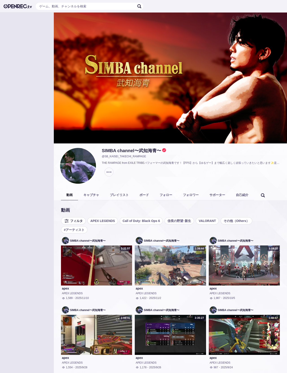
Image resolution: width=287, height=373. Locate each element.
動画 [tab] (69, 195)
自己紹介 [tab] (242, 195)
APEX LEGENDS (102, 221)
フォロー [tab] (166, 195)
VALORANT (207, 221)
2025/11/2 (155, 298)
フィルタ (73, 221)
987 (214, 367)
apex (65, 288)
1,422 (141, 298)
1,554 (67, 367)
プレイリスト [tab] (119, 195)
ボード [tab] (144, 195)
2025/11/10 (82, 298)
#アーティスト (74, 230)
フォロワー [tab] (191, 195)
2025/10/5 (229, 298)
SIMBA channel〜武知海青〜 (131, 150)
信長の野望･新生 (179, 221)
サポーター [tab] (217, 195)
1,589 (67, 298)
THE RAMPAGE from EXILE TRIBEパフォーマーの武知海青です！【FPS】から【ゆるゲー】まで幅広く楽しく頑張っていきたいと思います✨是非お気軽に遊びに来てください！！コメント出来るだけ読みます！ (192, 162)
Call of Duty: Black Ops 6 (141, 221)
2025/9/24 (227, 367)
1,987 (215, 298)
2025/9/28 (81, 367)
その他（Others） (236, 221)
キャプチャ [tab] (91, 195)
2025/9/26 (155, 367)
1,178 (141, 367)
